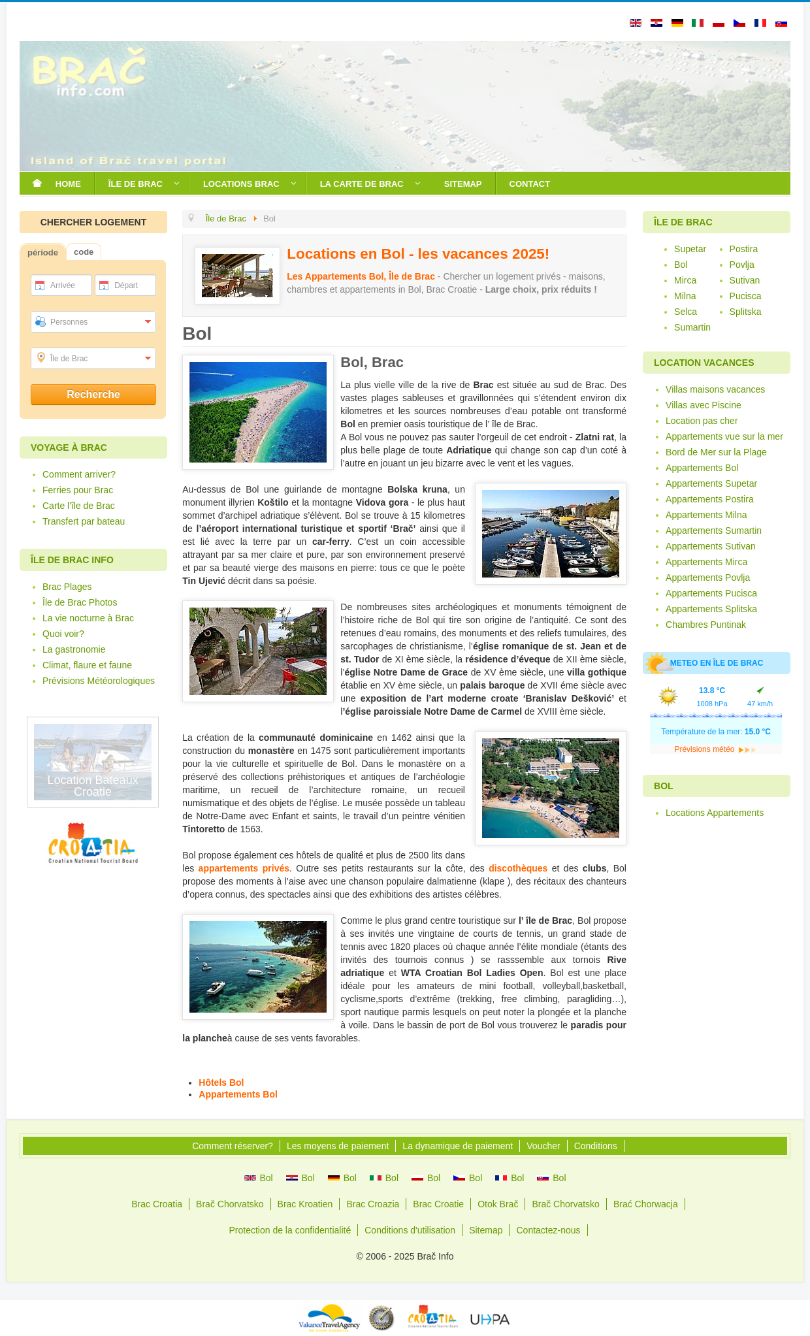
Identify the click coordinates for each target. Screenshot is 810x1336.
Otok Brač (498, 1204)
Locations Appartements (715, 812)
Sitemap (485, 1230)
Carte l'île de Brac (78, 505)
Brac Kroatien (305, 1204)
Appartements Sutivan (711, 546)
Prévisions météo (715, 749)
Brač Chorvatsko (229, 1204)
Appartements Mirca (706, 562)
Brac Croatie (438, 1204)
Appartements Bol (238, 1094)
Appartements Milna (706, 515)
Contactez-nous (548, 1230)
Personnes (69, 322)
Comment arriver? (79, 474)
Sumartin (692, 327)
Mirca (685, 280)
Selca (685, 311)
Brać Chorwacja (645, 1204)
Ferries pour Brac (77, 490)
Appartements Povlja (708, 577)
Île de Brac (69, 358)
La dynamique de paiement (457, 1146)
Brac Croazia (372, 1204)
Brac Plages (66, 586)
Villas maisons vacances (715, 389)
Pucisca (746, 296)
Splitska (746, 311)
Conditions (595, 1146)
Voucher (543, 1146)
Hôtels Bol (221, 1082)
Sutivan (745, 280)
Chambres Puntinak (706, 624)
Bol (680, 264)
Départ (126, 285)
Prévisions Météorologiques (98, 681)
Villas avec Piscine (703, 405)
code (83, 252)
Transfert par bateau (83, 521)
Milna (685, 296)
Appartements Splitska (711, 609)
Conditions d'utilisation (409, 1230)
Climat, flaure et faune (87, 665)
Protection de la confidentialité (290, 1230)
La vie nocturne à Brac (88, 618)
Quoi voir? (63, 633)
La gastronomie (74, 649)
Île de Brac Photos (79, 602)
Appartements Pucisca (711, 593)
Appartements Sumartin (714, 530)
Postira (744, 249)
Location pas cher (702, 420)
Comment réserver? (232, 1146)
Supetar (690, 249)
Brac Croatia (156, 1204)
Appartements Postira (710, 499)
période (42, 252)
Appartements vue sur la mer (724, 436)
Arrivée (62, 285)
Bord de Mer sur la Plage (716, 452)
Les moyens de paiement (338, 1146)
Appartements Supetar (711, 483)
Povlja (742, 264)
